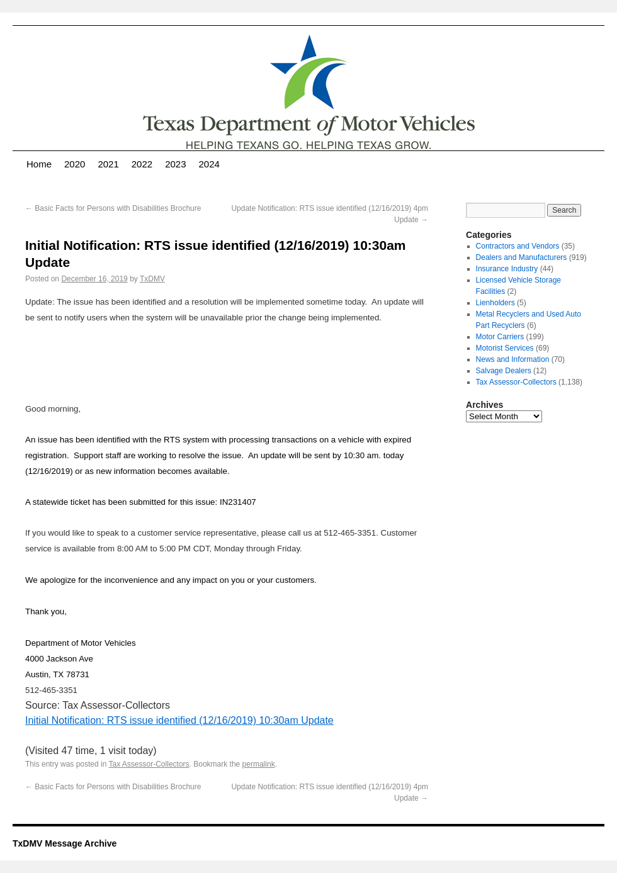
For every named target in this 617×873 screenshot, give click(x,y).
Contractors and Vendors (518, 246)
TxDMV (152, 278)
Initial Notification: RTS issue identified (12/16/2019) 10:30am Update (179, 720)
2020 (74, 164)
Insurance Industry (507, 268)
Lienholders (495, 302)
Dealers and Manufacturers (521, 257)
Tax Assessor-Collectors (149, 764)
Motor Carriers (500, 336)
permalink (258, 764)
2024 (209, 164)
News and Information (513, 359)
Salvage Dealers (503, 370)
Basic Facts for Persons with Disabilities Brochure (113, 208)
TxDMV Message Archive (64, 843)
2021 (108, 164)
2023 (175, 164)
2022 (142, 164)
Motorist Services (505, 348)
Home (39, 164)
